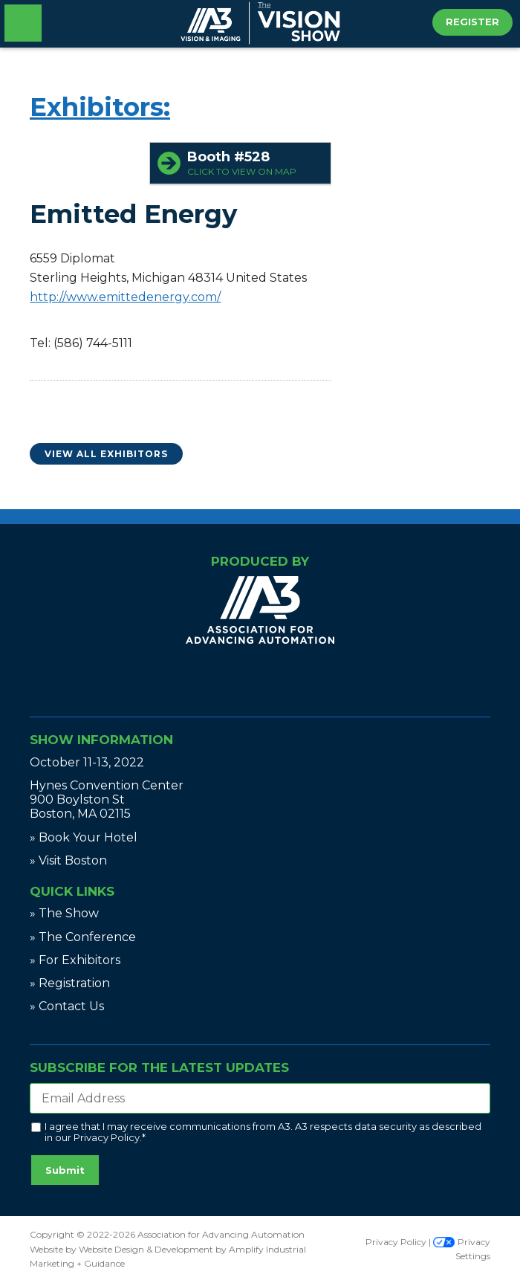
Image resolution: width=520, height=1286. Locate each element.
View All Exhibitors (106, 453)
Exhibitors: (100, 107)
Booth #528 (255, 163)
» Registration (70, 983)
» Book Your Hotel (83, 837)
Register (472, 22)
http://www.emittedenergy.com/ (125, 297)
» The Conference (83, 937)
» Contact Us (67, 1006)
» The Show (64, 913)
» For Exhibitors (75, 960)
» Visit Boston (68, 860)
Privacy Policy (107, 1137)
